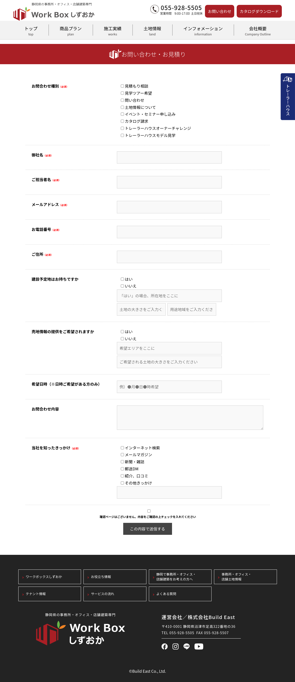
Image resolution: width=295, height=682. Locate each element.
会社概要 (258, 30)
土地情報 (152, 30)
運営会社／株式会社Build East (198, 616)
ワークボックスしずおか (44, 576)
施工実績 (112, 30)
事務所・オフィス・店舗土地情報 (236, 576)
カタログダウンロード (259, 11)
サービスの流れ (102, 593)
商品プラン (71, 30)
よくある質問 (166, 593)
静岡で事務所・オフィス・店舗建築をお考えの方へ (176, 576)
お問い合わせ (219, 11)
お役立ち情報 (101, 576)
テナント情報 (36, 593)
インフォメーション (203, 30)
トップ (31, 30)
